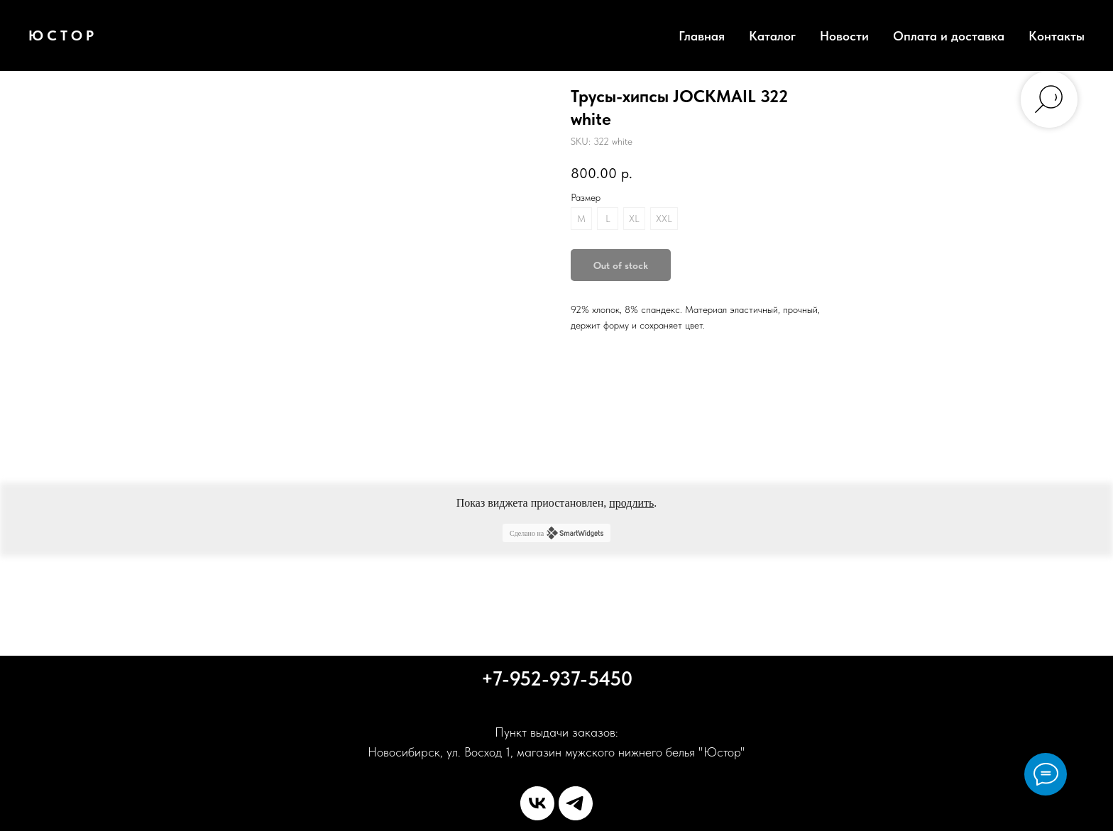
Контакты (1057, 35)
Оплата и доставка (948, 35)
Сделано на (556, 533)
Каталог (772, 35)
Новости (844, 35)
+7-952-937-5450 (556, 678)
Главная (702, 35)
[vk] (537, 803)
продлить (631, 503)
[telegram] (576, 803)
